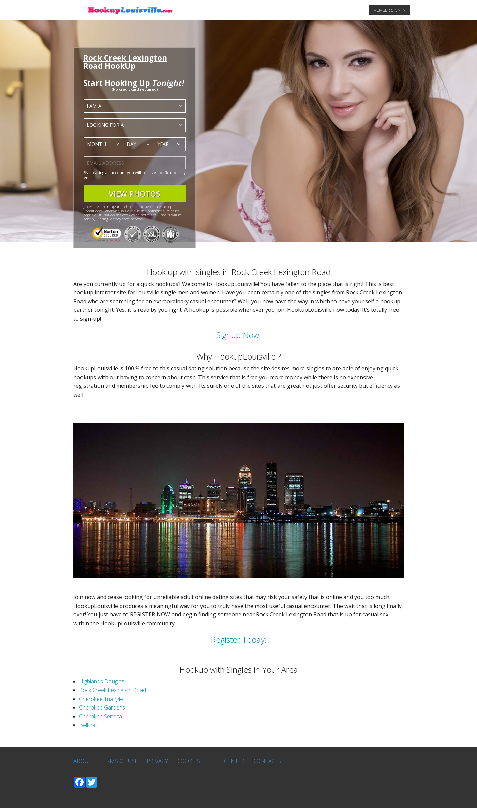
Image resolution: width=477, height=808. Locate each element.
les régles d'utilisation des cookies (131, 212)
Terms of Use (119, 761)
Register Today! (239, 639)
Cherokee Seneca (100, 716)
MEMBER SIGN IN (389, 10)
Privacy (157, 761)
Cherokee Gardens (102, 707)
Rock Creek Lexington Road (112, 690)
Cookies (188, 761)
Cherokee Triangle (101, 699)
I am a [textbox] (94, 106)
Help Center (226, 761)
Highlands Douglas (101, 681)
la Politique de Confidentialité (145, 210)
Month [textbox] (96, 144)
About (82, 761)
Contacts (267, 761)
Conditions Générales (101, 210)
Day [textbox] (131, 144)
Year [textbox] (163, 144)
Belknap (89, 725)
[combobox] (135, 106)
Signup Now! (238, 334)
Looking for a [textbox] (105, 125)
